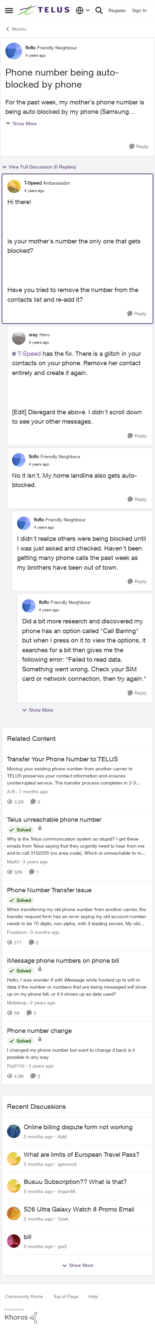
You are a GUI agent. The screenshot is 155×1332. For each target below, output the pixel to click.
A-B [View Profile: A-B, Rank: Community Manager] (11, 791)
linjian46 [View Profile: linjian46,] (66, 1191)
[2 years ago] (41, 1002)
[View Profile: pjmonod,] (13, 1159)
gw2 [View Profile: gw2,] (62, 1246)
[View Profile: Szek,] (13, 1213)
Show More (21, 123)
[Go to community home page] (45, 10)
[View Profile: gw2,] (13, 1241)
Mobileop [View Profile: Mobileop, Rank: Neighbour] (16, 1002)
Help (93, 1296)
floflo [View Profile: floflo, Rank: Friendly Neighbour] (30, 47)
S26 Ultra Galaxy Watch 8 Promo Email (79, 1209)
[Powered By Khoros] (77, 1316)
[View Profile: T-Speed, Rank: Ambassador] (14, 186)
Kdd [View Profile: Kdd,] (62, 1136)
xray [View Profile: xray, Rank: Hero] (33, 334)
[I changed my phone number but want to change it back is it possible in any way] (77, 1053)
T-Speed (29, 353)
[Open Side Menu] (9, 10)
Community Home (24, 1296)
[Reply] (139, 146)
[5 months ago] (44, 932)
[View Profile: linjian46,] (13, 1186)
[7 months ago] (32, 791)
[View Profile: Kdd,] (13, 1131)
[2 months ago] (38, 1136)
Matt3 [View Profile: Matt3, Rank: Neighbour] (13, 861)
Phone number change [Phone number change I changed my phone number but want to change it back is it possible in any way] (39, 1030)
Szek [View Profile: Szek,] (63, 1219)
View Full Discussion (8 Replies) (39, 167)
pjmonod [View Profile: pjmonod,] (67, 1164)
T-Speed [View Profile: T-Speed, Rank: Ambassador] (33, 183)
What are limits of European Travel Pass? (82, 1154)
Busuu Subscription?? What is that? (75, 1181)
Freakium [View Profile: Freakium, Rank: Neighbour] (17, 932)
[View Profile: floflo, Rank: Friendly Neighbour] (13, 51)
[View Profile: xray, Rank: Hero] (18, 338)
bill (27, 1236)
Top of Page (65, 1296)
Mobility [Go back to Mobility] (15, 29)
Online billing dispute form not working (78, 1127)
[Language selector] (83, 10)
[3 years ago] (34, 861)
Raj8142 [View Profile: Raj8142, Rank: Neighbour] (16, 1065)
